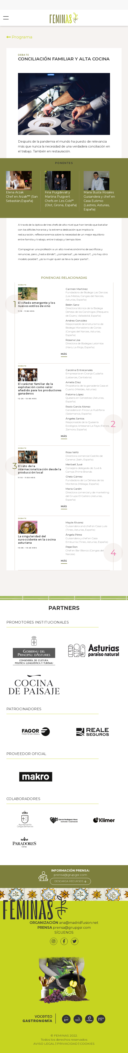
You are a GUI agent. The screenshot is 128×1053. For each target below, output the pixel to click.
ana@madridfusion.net (78, 923)
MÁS (64, 354)
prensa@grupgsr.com (70, 875)
